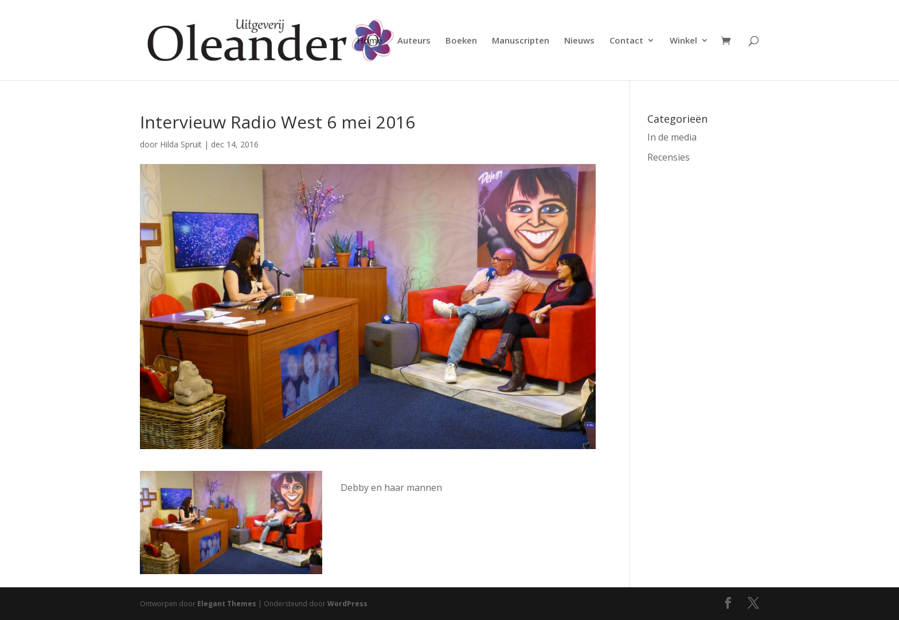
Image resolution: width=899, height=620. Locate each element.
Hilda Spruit (181, 144)
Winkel (683, 41)
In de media (672, 137)
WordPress (347, 604)
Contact (626, 41)
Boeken (461, 41)
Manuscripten (520, 41)
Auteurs (414, 41)
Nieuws (579, 41)
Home (369, 41)
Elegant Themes (226, 604)
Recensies (668, 157)
